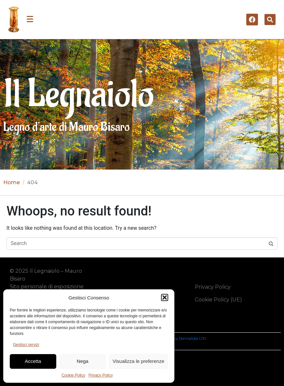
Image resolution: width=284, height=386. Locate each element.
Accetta (33, 361)
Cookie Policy (73, 375)
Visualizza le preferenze (138, 361)
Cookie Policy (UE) (218, 299)
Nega (82, 361)
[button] (164, 297)
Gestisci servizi (26, 344)
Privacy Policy (100, 375)
